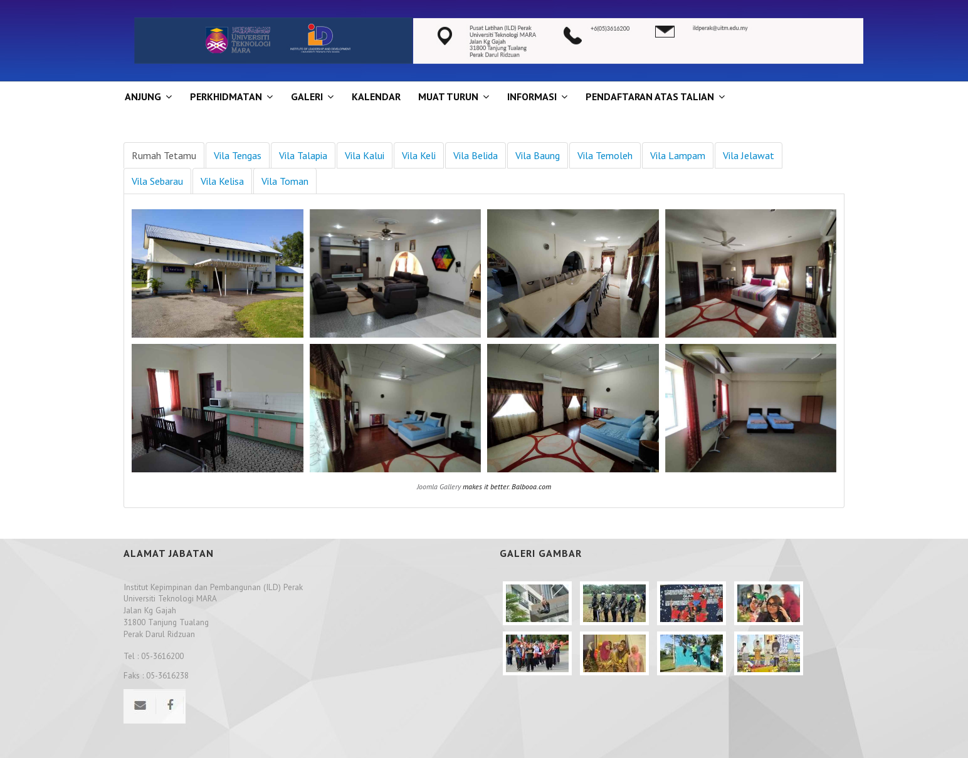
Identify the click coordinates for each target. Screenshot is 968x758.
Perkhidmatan (226, 96)
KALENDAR (376, 96)
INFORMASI (532, 96)
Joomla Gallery (439, 486)
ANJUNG (143, 96)
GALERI (307, 96)
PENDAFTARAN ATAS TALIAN (650, 96)
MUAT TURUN (448, 96)
